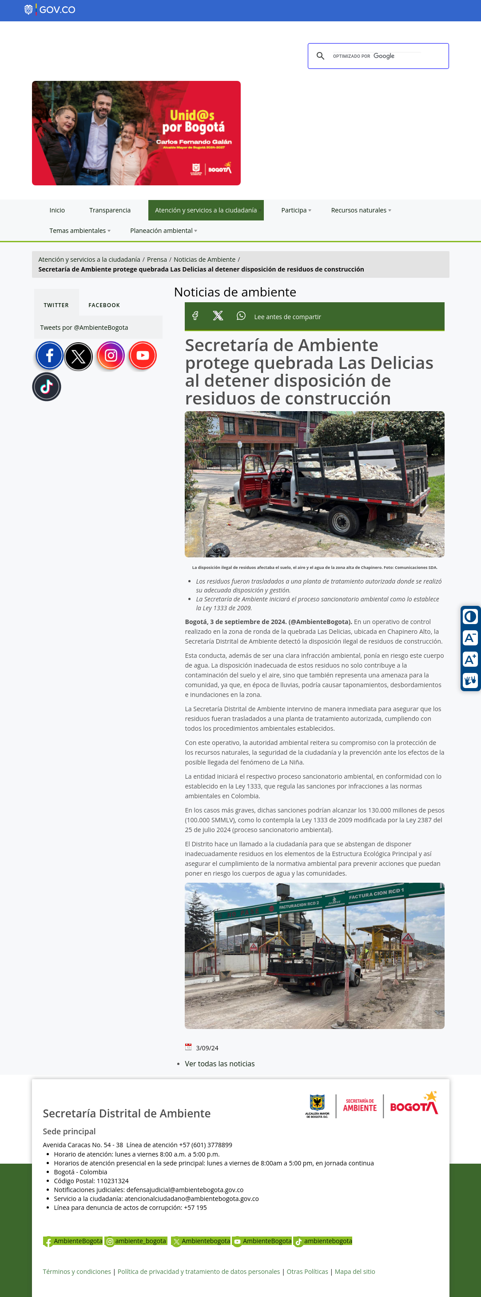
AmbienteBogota (73, 1241)
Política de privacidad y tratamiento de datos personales (199, 1271)
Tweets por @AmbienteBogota (84, 327)
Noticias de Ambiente (204, 259)
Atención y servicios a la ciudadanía (89, 259)
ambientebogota (322, 1241)
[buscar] (377, 56)
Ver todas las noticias (219, 1064)
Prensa (157, 259)
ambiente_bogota (136, 1241)
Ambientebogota (201, 1241)
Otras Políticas (307, 1271)
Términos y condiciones (77, 1271)
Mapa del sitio (355, 1271)
